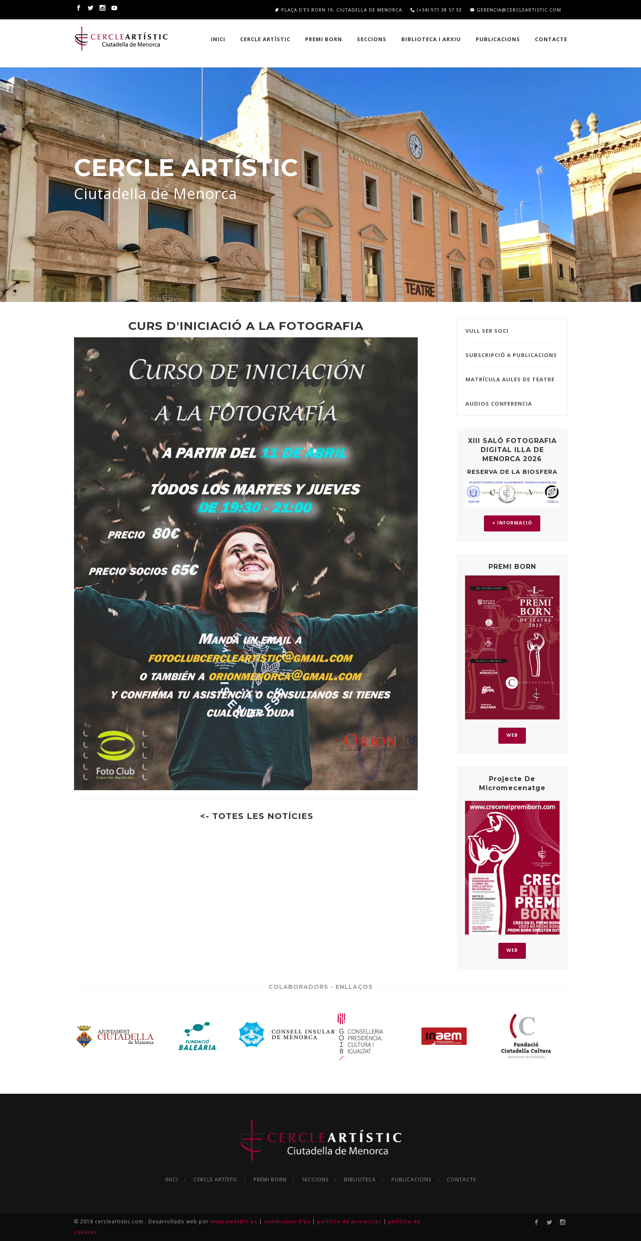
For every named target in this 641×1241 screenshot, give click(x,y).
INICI (218, 38)
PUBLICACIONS (498, 38)
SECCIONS (371, 38)
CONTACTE (461, 1180)
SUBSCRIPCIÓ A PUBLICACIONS (511, 355)
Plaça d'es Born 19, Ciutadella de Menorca (338, 10)
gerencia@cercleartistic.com (515, 10)
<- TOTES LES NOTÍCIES (256, 816)
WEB (512, 735)
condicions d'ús (288, 1221)
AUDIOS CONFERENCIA (498, 403)
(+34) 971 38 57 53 (436, 10)
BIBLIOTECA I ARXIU (431, 38)
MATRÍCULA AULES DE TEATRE (510, 379)
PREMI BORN (323, 38)
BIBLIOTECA (360, 1180)
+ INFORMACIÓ (512, 523)
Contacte (551, 38)
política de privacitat (350, 1221)
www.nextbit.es (235, 1221)
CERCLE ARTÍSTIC (265, 38)
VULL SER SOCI (487, 330)
